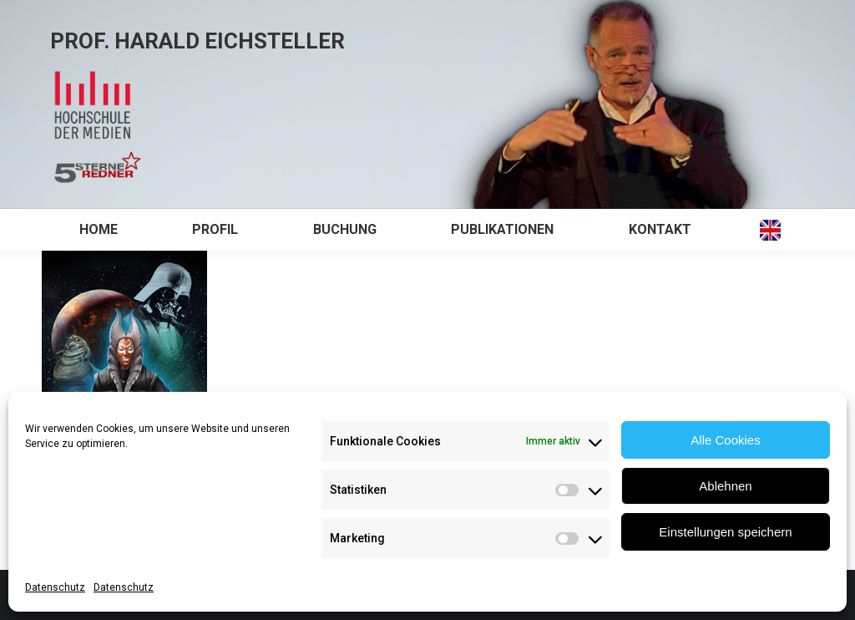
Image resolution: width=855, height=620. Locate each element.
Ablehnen (725, 486)
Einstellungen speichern (725, 532)
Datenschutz (55, 587)
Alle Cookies (725, 440)
